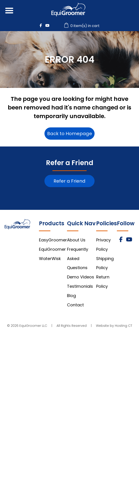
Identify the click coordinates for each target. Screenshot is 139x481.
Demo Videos (80, 277)
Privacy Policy (103, 244)
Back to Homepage (69, 133)
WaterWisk (50, 258)
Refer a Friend (69, 181)
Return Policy (102, 281)
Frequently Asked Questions (77, 258)
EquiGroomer (52, 249)
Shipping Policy (105, 263)
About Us (76, 240)
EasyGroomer (53, 240)
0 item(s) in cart (82, 25)
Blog (71, 295)
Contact (75, 305)
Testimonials (80, 286)
